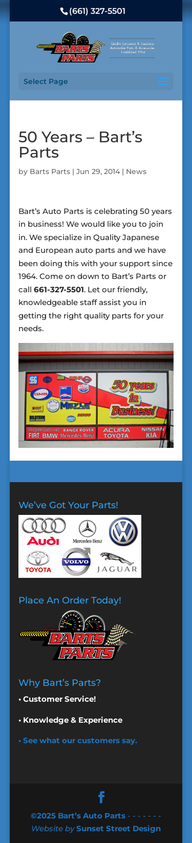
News (136, 171)
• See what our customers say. (77, 740)
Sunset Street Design (118, 828)
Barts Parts (50, 171)
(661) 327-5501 (97, 11)
